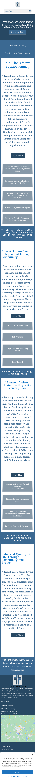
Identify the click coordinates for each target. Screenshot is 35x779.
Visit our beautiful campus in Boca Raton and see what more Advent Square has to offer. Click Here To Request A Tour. (17, 665)
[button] (32, 755)
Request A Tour (17, 32)
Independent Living (17, 45)
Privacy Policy (23, 776)
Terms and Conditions (7, 705)
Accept (17, 772)
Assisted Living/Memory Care (17, 53)
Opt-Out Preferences (13, 776)
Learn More (17, 155)
